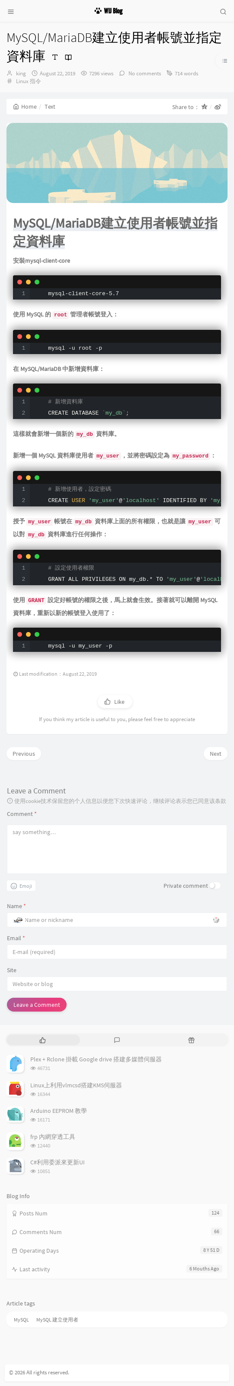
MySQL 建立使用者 (57, 1319)
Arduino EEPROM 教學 (58, 1111)
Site (11, 970)
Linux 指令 (28, 81)
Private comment (185, 886)
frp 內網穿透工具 (52, 1137)
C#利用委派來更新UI (57, 1162)
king (21, 73)
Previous (24, 753)
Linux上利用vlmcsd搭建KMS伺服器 (76, 1085)
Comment (22, 814)
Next (215, 753)
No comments (144, 73)
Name (16, 906)
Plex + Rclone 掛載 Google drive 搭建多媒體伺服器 (96, 1059)
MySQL (21, 1319)
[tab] (43, 1040)
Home (25, 106)
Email (16, 938)
